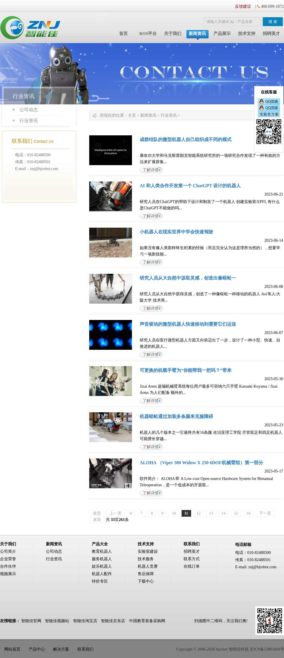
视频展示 (8, 574)
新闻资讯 (197, 33)
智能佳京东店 (113, 621)
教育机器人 (102, 551)
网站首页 (12, 649)
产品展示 (222, 33)
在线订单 (192, 566)
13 (211, 513)
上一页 (116, 513)
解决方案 (61, 649)
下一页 (265, 513)
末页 (97, 520)
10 (174, 513)
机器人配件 (102, 574)
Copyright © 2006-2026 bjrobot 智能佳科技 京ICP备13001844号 (230, 649)
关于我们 (172, 33)
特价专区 (100, 581)
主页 (132, 115)
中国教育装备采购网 (147, 621)
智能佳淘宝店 (85, 621)
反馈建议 (243, 6)
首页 (123, 33)
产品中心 (37, 649)
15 (236, 513)
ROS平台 (148, 33)
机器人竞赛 (148, 566)
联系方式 (192, 559)
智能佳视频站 (57, 621)
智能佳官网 (31, 621)
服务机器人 (102, 559)
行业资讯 (29, 120)
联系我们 (85, 649)
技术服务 (146, 559)
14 (223, 513)
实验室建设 (148, 551)
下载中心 (146, 581)
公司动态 (29, 109)
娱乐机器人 (102, 566)
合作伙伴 (8, 566)
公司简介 (8, 551)
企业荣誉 (8, 559)
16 (248, 513)
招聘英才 (271, 33)
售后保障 (146, 574)
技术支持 (246, 33)
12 (199, 513)
